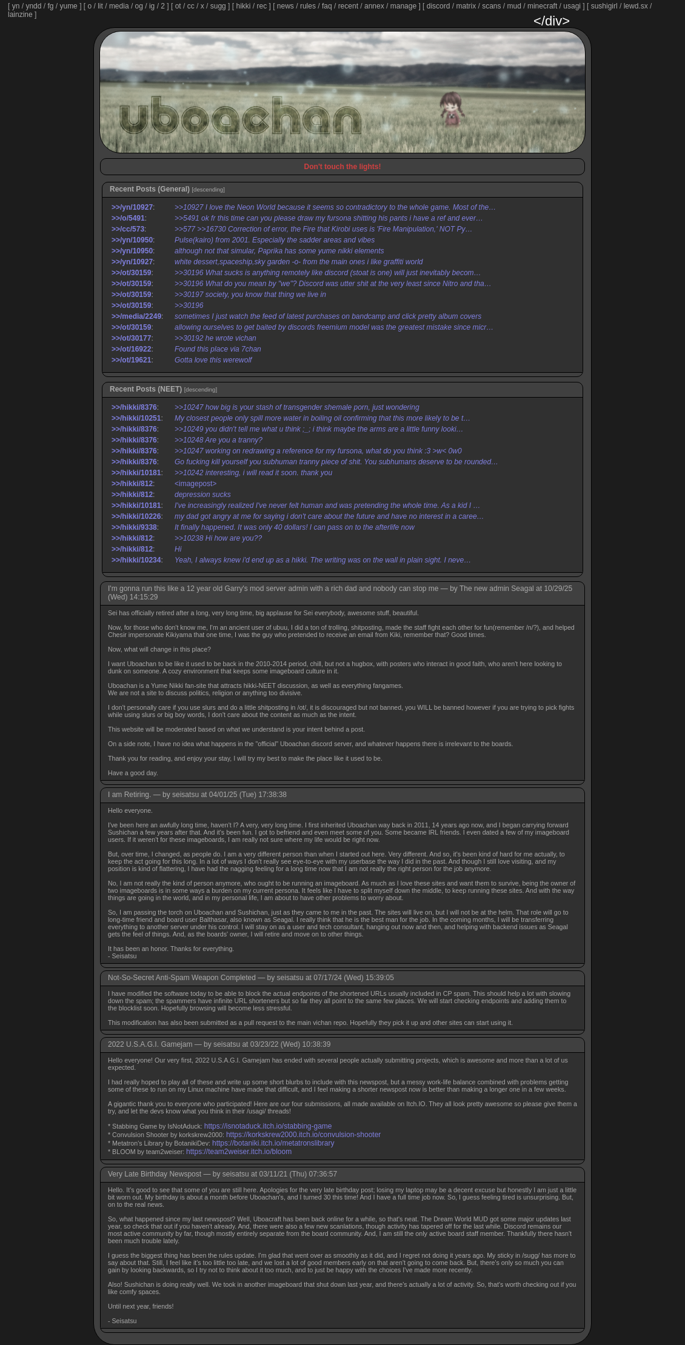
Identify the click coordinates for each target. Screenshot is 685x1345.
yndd (33, 6)
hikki (243, 6)
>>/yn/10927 (132, 207)
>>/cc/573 (128, 229)
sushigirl (604, 6)
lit (100, 6)
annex (374, 6)
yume (68, 6)
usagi (572, 6)
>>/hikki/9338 (134, 527)
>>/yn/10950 (132, 240)
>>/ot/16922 (131, 349)
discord (438, 6)
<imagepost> (195, 483)
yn (16, 6)
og (139, 6)
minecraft (542, 6)
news (285, 6)
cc (191, 6)
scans (491, 6)
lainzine (20, 14)
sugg (218, 6)
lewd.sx (636, 6)
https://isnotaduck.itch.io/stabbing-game (268, 1126)
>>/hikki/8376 (134, 407)
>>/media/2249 (136, 316)
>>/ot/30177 (131, 338)
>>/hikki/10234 (136, 560)
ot (178, 6)
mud (514, 6)
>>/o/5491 (128, 218)
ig (152, 6)
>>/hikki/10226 (136, 516)
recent (348, 6)
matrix (466, 6)
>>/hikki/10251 (136, 418)
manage (403, 6)
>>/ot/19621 (131, 360)
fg (50, 6)
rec (262, 6)
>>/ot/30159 (131, 273)
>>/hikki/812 (132, 483)
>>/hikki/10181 (136, 473)
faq (327, 6)
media (119, 6)
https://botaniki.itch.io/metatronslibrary (273, 1143)
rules (308, 6)
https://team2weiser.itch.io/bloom (239, 1151)
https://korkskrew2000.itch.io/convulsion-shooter (303, 1134)
